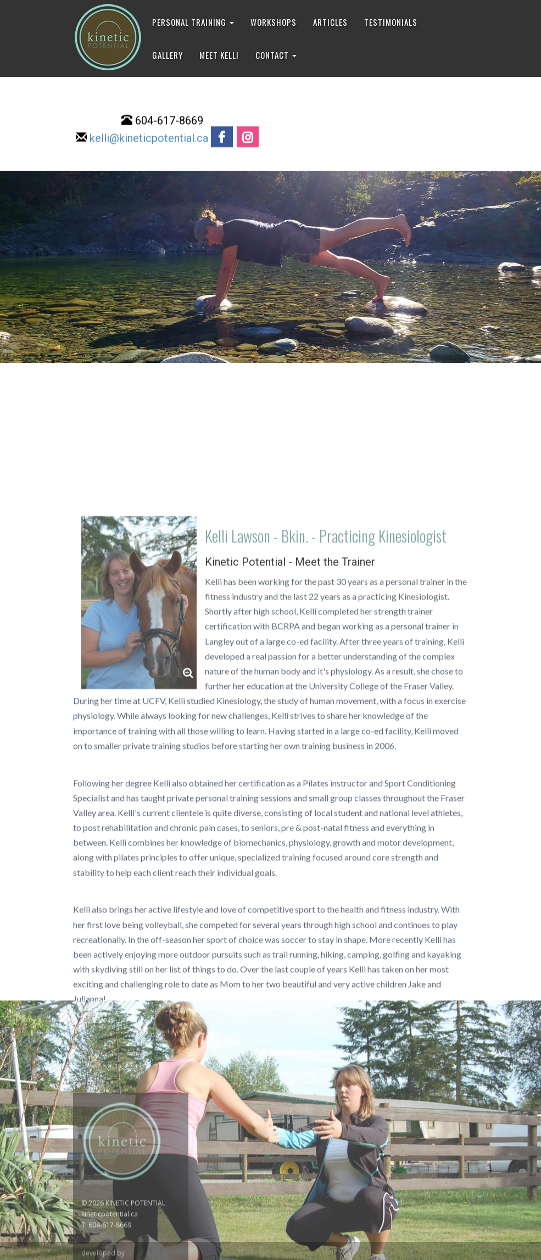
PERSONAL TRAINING (193, 22)
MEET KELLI (219, 55)
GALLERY (167, 55)
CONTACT (276, 55)
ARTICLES (330, 22)
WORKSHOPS (273, 22)
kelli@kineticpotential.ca (149, 139)
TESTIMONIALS (390, 22)
